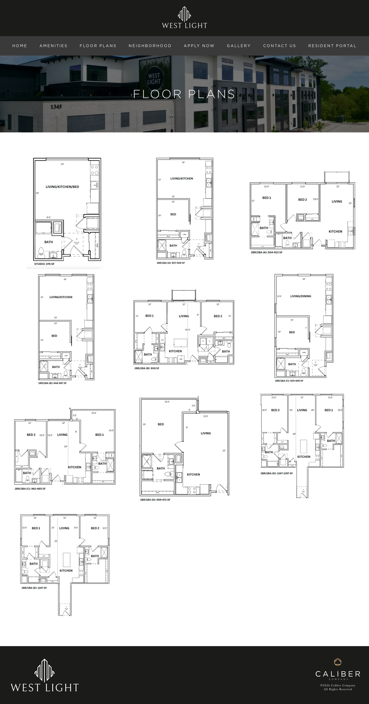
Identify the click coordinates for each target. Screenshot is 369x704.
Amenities (53, 46)
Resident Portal (332, 46)
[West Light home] (184, 17)
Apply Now (199, 46)
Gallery (239, 46)
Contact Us (279, 46)
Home (19, 46)
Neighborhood (150, 46)
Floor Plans (98, 46)
